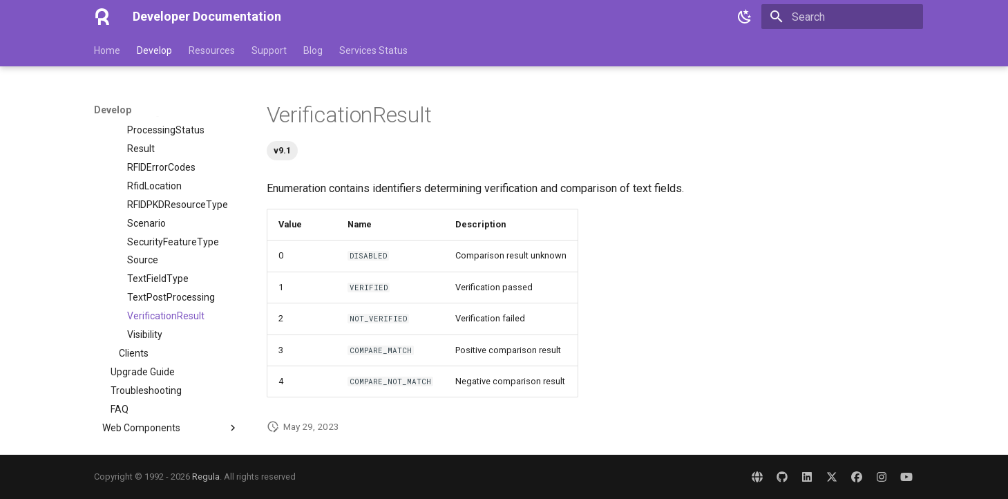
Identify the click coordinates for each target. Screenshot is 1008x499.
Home (107, 50)
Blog (313, 50)
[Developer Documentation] (102, 16)
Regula (206, 476)
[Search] (842, 16)
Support (269, 50)
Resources (212, 50)
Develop (154, 50)
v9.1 (282, 150)
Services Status (373, 50)
